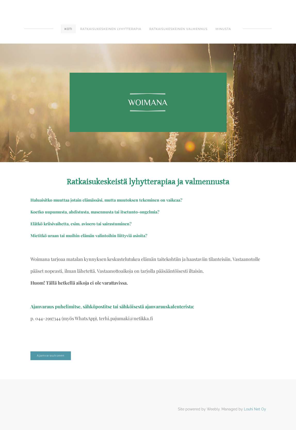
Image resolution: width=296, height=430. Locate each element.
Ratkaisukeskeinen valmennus (178, 29)
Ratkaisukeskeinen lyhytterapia (110, 29)
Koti (68, 29)
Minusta (223, 29)
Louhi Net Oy (255, 409)
